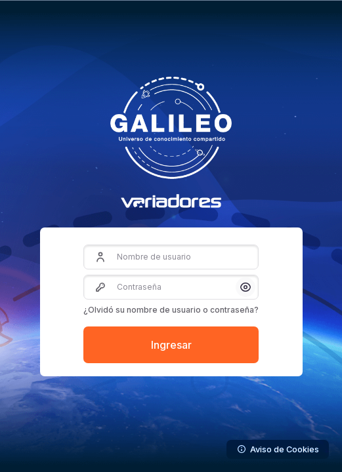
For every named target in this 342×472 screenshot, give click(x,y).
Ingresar (171, 344)
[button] (245, 287)
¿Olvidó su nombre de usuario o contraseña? (171, 310)
